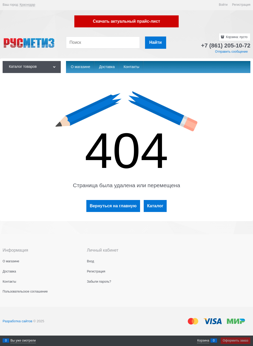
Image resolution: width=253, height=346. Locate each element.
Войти (223, 5)
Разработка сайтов (17, 321)
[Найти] (155, 43)
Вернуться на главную (113, 206)
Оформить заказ (235, 340)
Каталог (155, 206)
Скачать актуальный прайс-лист (126, 21)
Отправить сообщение (231, 51)
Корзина (203, 340)
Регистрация (241, 5)
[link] (27, 5)
